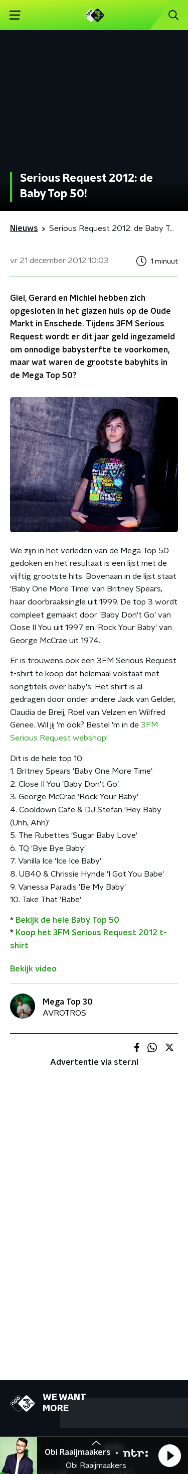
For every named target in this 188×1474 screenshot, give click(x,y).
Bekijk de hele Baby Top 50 (67, 920)
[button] (169, 1455)
